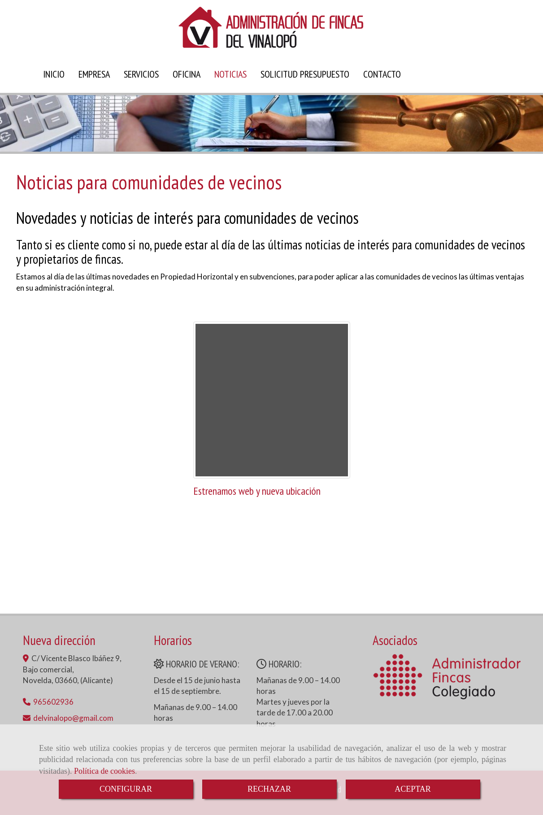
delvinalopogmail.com (73, 718)
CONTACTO (382, 74)
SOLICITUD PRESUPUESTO (305, 74)
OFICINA (186, 74)
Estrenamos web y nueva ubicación (257, 491)
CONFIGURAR (126, 788)
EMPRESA (94, 74)
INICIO (54, 74)
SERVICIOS (141, 74)
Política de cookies (104, 771)
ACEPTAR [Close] (413, 788)
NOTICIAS (230, 74)
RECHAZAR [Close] (269, 788)
